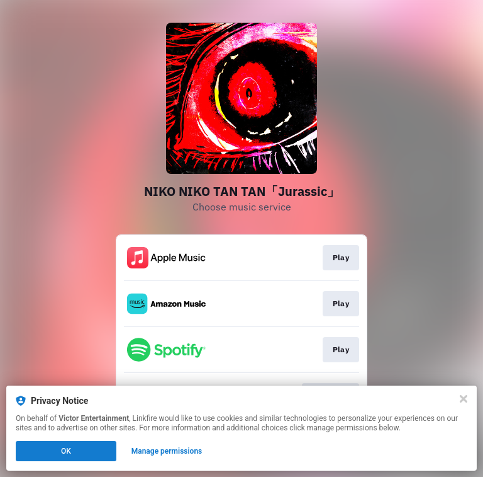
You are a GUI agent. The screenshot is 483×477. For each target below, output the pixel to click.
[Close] (463, 399)
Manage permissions (167, 451)
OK (66, 451)
